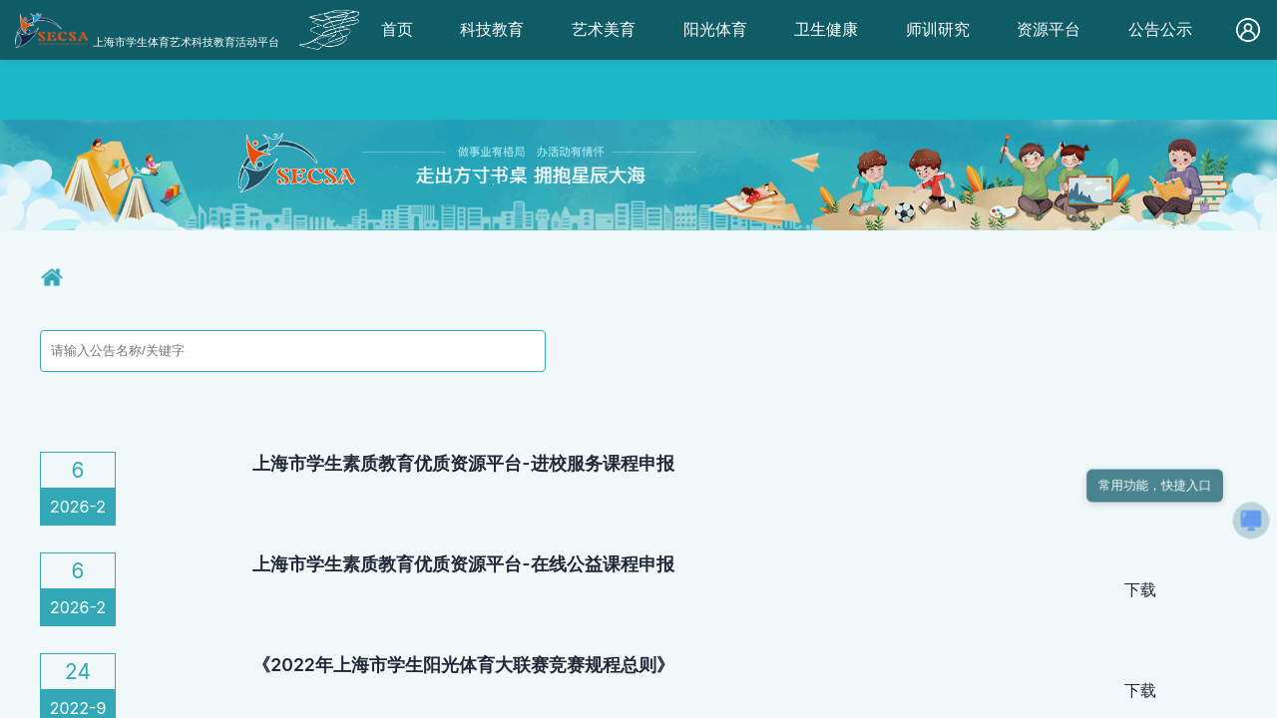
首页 (397, 29)
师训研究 (938, 29)
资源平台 (1048, 29)
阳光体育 (715, 29)
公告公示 (1160, 29)
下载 (1140, 589)
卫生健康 (826, 29)
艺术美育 (604, 29)
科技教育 (492, 29)
